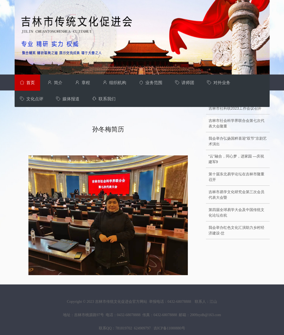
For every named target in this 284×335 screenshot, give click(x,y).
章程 (82, 82)
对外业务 (218, 82)
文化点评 (31, 99)
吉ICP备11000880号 (169, 328)
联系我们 (104, 99)
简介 (55, 82)
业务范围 (150, 82)
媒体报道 (67, 99)
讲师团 (184, 82)
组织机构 (114, 82)
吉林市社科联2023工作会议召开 (235, 108)
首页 (27, 82)
